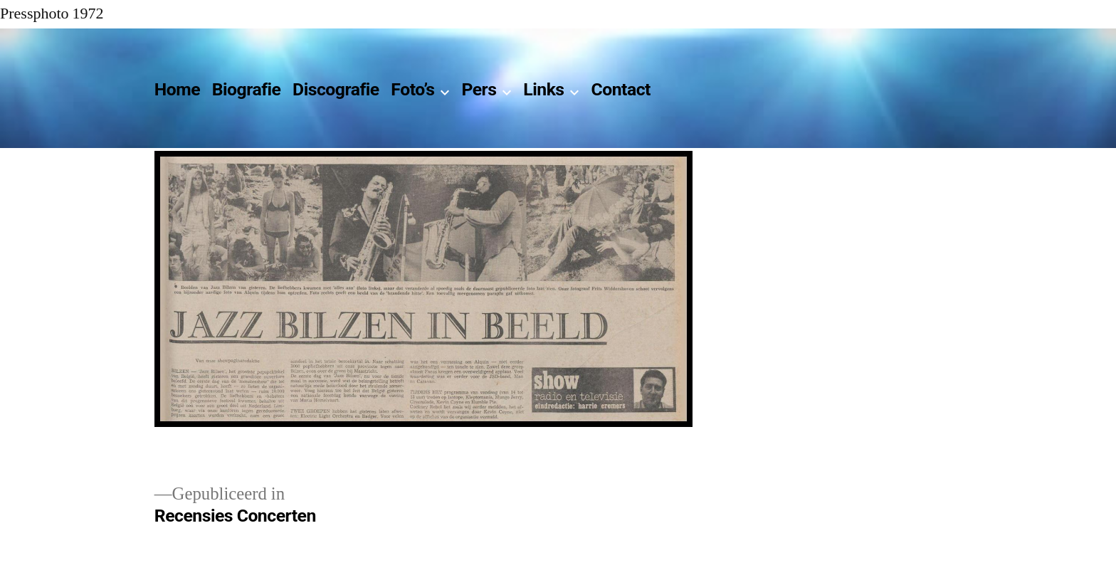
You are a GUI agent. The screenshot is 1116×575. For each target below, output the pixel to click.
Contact (620, 89)
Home (177, 89)
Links (543, 89)
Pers (478, 89)
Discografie (336, 89)
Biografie (246, 89)
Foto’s (412, 89)
